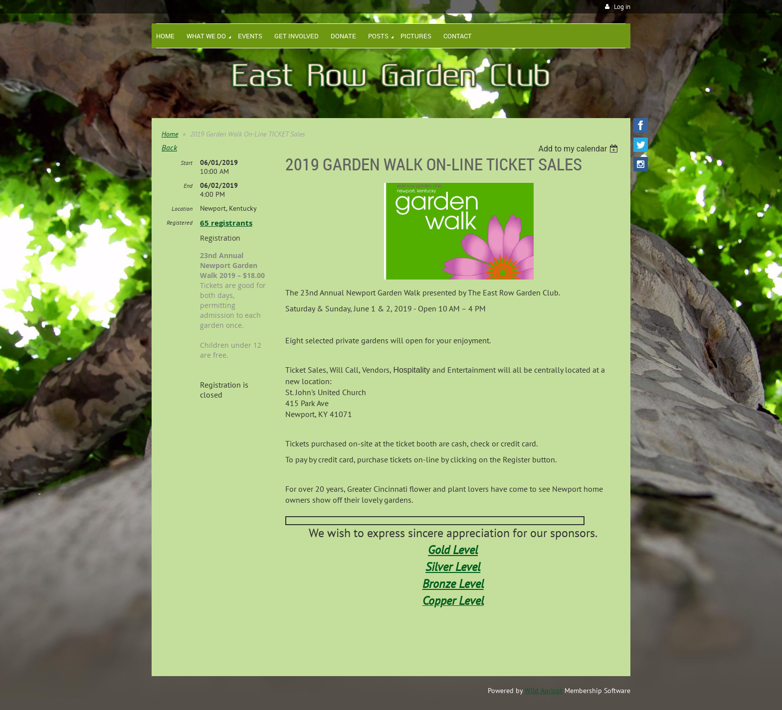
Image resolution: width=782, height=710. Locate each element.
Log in (622, 6)
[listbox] (579, 148)
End (188, 185)
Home (170, 134)
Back (169, 147)
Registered (180, 222)
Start (187, 162)
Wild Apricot (544, 690)
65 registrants (226, 223)
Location (182, 208)
